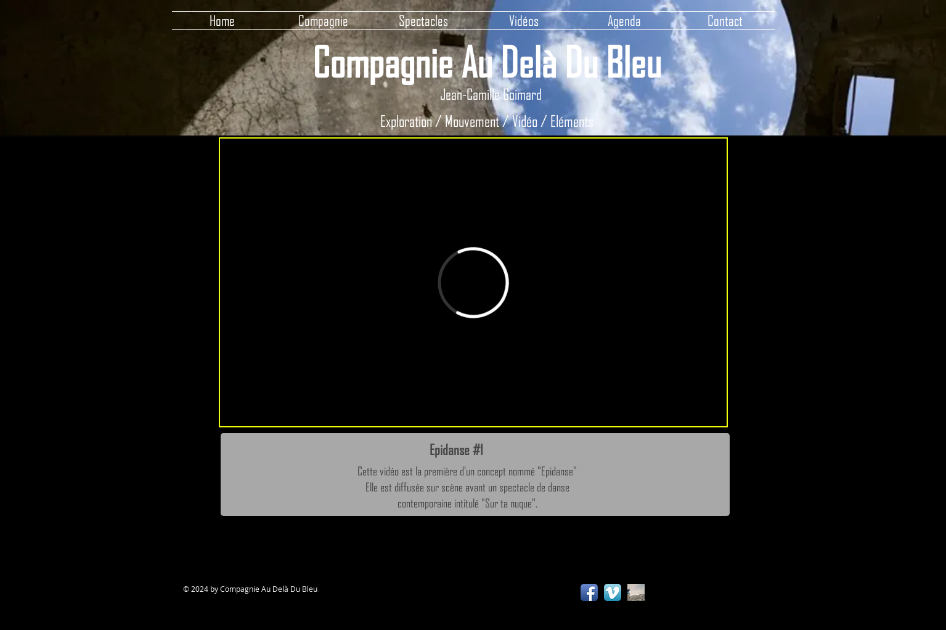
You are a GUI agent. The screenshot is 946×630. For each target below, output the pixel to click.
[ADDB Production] (636, 592)
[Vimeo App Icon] (612, 592)
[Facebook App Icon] (589, 592)
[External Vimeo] (473, 282)
